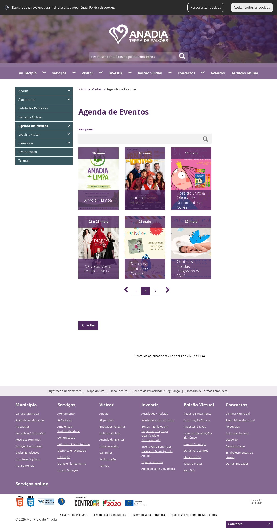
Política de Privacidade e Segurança (156, 391)
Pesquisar (85, 129)
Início (82, 89)
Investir (115, 73)
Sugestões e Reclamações (64, 391)
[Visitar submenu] (101, 73)
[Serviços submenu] (74, 73)
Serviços (59, 73)
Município (28, 73)
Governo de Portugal (73, 515)
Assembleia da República (148, 515)
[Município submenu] (44, 73)
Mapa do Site (95, 391)
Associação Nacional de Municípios (194, 515)
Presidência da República (109, 515)
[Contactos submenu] (203, 73)
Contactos (186, 73)
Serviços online (244, 73)
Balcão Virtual (150, 73)
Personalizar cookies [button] (205, 7)
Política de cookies (101, 7)
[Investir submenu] (130, 73)
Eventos (218, 73)
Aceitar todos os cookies (252, 7)
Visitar (87, 73)
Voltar (90, 325)
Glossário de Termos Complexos (206, 391)
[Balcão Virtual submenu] (170, 73)
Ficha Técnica (118, 391)
